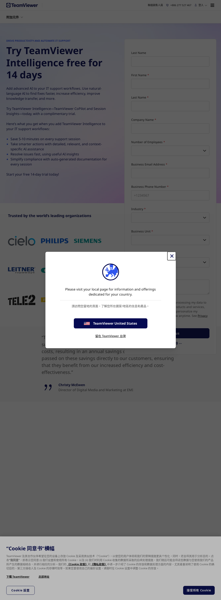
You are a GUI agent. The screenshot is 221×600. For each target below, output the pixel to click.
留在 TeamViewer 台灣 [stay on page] (110, 336)
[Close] (171, 256)
